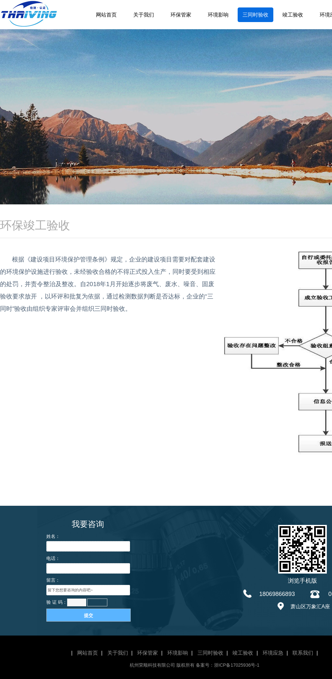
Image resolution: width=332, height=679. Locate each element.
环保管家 (181, 15)
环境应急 (273, 653)
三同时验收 (255, 15)
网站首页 (106, 15)
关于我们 (143, 15)
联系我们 (302, 653)
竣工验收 (292, 15)
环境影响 (218, 15)
